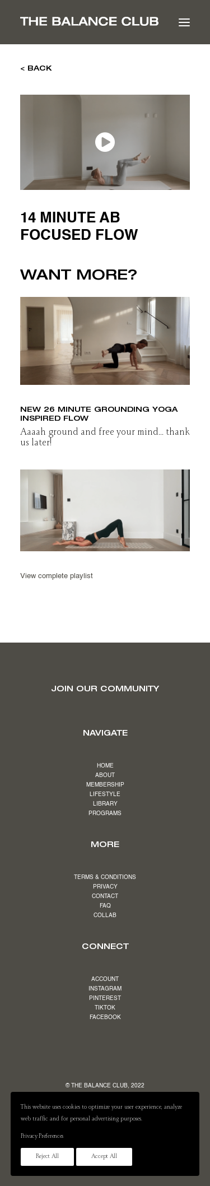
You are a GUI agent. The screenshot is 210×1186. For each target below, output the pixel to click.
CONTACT (105, 896)
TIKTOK (105, 1008)
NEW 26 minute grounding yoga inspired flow (99, 413)
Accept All (104, 1156)
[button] (184, 22)
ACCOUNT (105, 979)
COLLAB (105, 915)
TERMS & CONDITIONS (105, 877)
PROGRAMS (105, 813)
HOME (105, 766)
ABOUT (105, 775)
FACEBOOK (105, 1017)
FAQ (105, 906)
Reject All (47, 1156)
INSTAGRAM (105, 989)
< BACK (36, 67)
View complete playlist (56, 576)
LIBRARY (105, 804)
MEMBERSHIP (105, 785)
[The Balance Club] (89, 21)
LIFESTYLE (105, 794)
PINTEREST (105, 998)
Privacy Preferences (42, 1136)
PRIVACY (105, 887)
